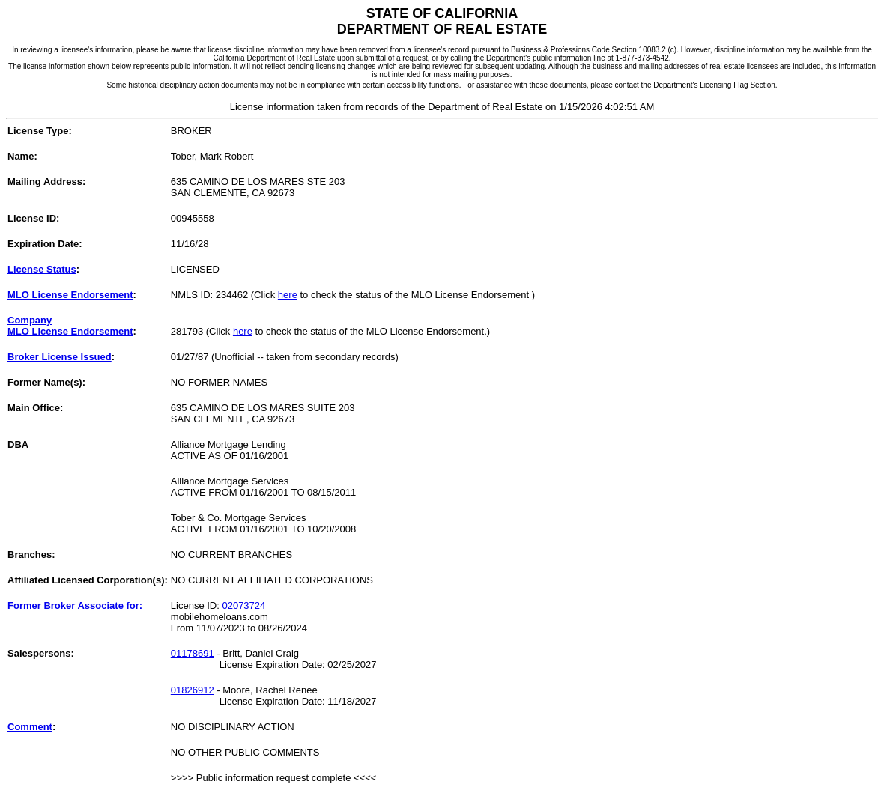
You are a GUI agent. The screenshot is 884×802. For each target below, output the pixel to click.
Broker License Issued (59, 356)
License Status (41, 269)
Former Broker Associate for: (74, 605)
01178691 (192, 653)
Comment (29, 726)
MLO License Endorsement (70, 294)
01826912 (192, 690)
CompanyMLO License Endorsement (70, 326)
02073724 (243, 605)
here (287, 294)
